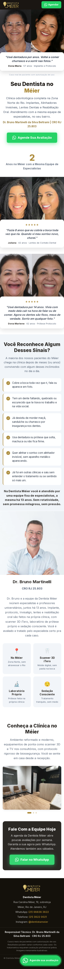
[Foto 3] (36, 812)
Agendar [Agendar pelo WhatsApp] (51, 4)
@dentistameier (38, 921)
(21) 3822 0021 (38, 916)
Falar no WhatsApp (32, 860)
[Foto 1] (29, 812)
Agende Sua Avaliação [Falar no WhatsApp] (32, 138)
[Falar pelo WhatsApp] (40, 960)
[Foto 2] (33, 812)
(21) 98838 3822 (39, 911)
